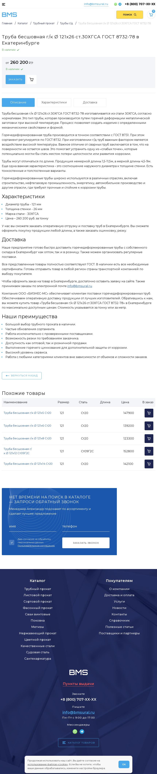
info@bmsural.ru (96, 4)
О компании (119, 589)
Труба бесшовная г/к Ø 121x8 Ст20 (27, 438)
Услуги (119, 601)
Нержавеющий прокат (37, 633)
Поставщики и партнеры (119, 633)
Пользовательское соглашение (36, 545)
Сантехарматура (37, 658)
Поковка (38, 620)
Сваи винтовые (37, 614)
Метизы (37, 627)
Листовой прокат (38, 595)
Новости (119, 608)
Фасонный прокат (38, 608)
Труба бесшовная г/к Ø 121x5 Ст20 (27, 413)
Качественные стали (38, 646)
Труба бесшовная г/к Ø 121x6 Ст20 (27, 425)
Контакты (119, 614)
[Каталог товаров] (3, 4)
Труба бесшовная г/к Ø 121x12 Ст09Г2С (18, 451)
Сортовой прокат (38, 601)
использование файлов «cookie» (48, 764)
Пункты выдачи (78, 684)
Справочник (119, 620)
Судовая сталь (37, 652)
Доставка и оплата (119, 595)
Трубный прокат (37, 589)
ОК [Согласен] (124, 764)
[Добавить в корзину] (32, 79)
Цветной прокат (37, 639)
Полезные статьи (119, 627)
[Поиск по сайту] (129, 15)
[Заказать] (15, 79)
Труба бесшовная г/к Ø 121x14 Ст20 (28, 463)
